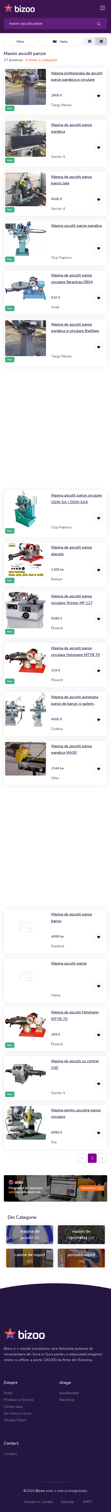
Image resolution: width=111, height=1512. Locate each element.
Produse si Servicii (18, 1399)
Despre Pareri (15, 1420)
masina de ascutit (30, 1234)
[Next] (102, 1158)
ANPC (87, 1501)
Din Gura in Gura (17, 1413)
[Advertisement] (55, 428)
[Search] (47, 23)
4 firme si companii (41, 60)
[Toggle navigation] (102, 7)
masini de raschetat (81, 1234)
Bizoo (40, 1490)
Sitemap (67, 1501)
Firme (8, 1393)
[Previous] (82, 1158)
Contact (10, 1453)
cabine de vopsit (29, 1257)
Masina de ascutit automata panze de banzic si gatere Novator (74, 703)
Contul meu (13, 1406)
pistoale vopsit (81, 1257)
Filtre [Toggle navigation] (20, 42)
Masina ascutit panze (69, 963)
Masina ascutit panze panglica (76, 225)
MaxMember (69, 1393)
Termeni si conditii (38, 1501)
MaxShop (67, 1399)
